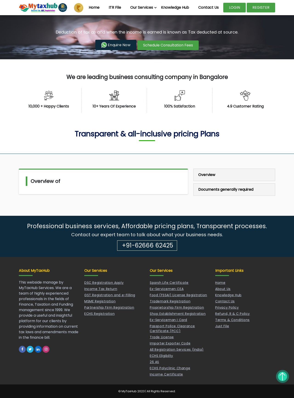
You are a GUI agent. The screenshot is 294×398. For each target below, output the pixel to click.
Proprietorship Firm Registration (177, 307)
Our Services (141, 7)
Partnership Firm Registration (109, 307)
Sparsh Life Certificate (169, 282)
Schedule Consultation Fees (168, 45)
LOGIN (234, 7)
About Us (223, 289)
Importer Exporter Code (170, 343)
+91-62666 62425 (147, 245)
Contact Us (208, 7)
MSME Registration (100, 301)
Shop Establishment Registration (178, 313)
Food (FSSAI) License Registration (178, 295)
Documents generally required (225, 189)
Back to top (282, 376)
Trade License (162, 337)
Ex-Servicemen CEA (167, 289)
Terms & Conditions (232, 320)
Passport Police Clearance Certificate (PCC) (172, 328)
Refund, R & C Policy (232, 313)
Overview (206, 174)
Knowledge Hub (175, 7)
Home (94, 7)
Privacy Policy (227, 307)
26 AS (154, 362)
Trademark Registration (170, 301)
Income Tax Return (100, 289)
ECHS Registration (99, 313)
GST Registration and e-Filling (109, 295)
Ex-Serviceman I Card (168, 320)
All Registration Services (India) (177, 349)
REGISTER (260, 7)
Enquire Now (115, 45)
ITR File (115, 7)
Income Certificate (166, 374)
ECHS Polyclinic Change (170, 368)
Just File (222, 326)
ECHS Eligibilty (161, 355)
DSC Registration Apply (104, 282)
